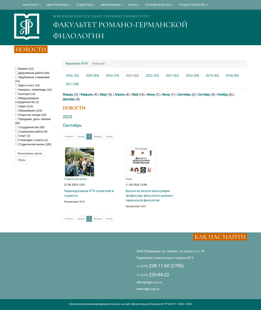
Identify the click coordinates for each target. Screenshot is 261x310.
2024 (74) (112, 75)
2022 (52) (152, 75)
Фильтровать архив (30, 153)
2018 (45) (232, 75)
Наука (129, 179)
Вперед (98, 136)
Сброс (22, 160)
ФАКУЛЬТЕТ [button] (32, 4)
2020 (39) (192, 75)
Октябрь (204, 94)
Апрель (119, 94)
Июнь (151, 94)
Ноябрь (222, 94)
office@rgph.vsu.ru (149, 282)
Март (104, 94)
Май (135, 94)
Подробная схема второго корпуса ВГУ (164, 258)
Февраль (86, 94)
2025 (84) (92, 75)
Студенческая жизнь (75, 179)
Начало (69, 136)
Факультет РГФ (77, 63)
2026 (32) (72, 75)
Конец (109, 136)
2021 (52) (172, 75)
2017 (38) (72, 84)
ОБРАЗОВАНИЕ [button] (111, 4)
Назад (80, 136)
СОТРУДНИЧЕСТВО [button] (159, 4)
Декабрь (69, 99)
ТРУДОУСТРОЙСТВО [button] (193, 4)
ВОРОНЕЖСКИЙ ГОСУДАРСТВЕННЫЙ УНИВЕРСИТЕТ (101, 16)
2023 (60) (132, 75)
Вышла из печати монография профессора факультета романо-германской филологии (149, 195)
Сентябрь (184, 94)
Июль (166, 94)
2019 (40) (212, 75)
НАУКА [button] (134, 4)
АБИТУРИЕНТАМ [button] (58, 4)
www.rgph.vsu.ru (147, 289)
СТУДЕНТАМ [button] (85, 4)
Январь (68, 94)
